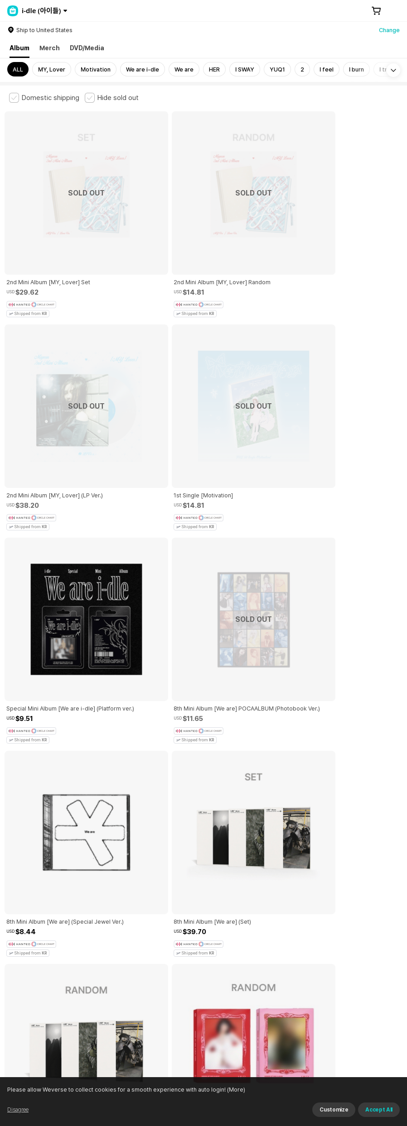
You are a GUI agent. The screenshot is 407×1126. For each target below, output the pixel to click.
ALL (18, 69)
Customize (334, 1110)
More (203, 886)
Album (19, 48)
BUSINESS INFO (162, 999)
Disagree (18, 1110)
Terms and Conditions (34, 949)
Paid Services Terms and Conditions (120, 949)
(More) (235, 1089)
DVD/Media (87, 48)
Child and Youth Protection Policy (220, 949)
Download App (375, 1067)
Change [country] (389, 30)
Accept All (378, 1110)
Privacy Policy (292, 949)
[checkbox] (44, 98)
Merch (49, 48)
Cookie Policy (338, 949)
